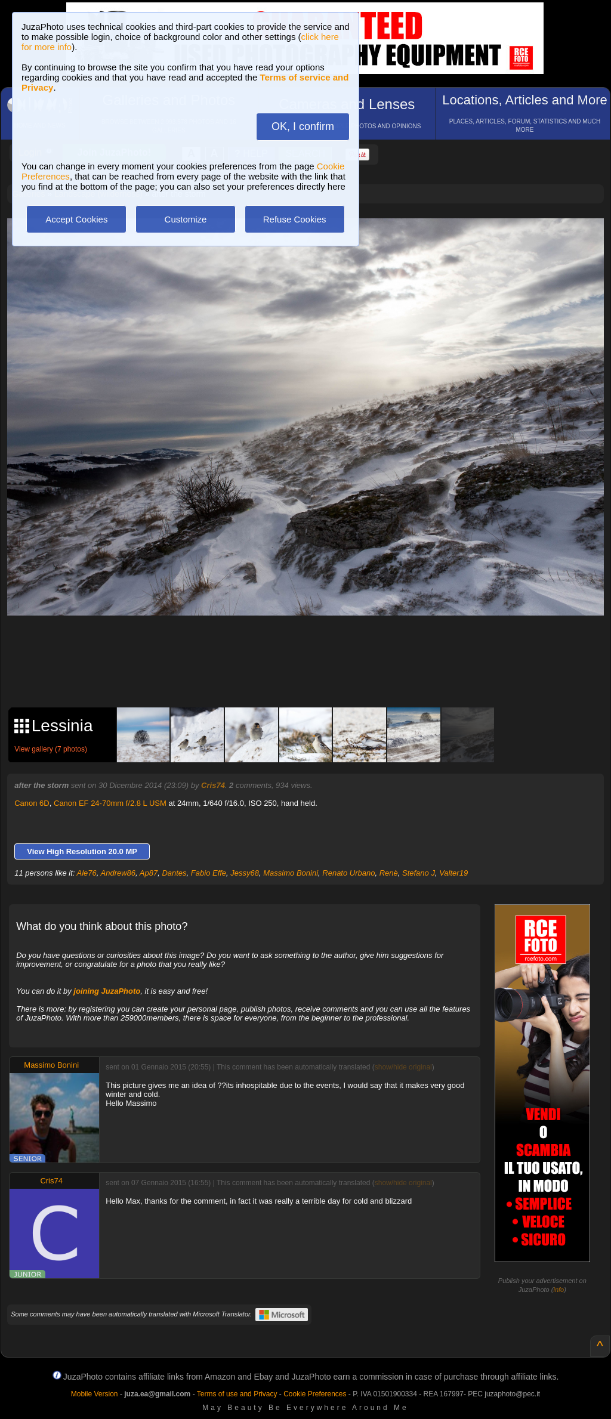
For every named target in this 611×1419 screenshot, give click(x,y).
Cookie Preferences (314, 1394)
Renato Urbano (348, 872)
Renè (388, 872)
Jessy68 (244, 872)
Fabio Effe (208, 872)
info (558, 1289)
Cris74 (213, 785)
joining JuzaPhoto (106, 991)
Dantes (174, 872)
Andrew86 (118, 872)
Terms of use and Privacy (237, 1394)
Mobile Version (94, 1394)
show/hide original (403, 1067)
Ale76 (87, 872)
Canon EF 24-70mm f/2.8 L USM (110, 803)
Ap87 (149, 872)
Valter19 (453, 872)
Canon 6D (32, 803)
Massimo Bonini (290, 872)
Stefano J (418, 872)
